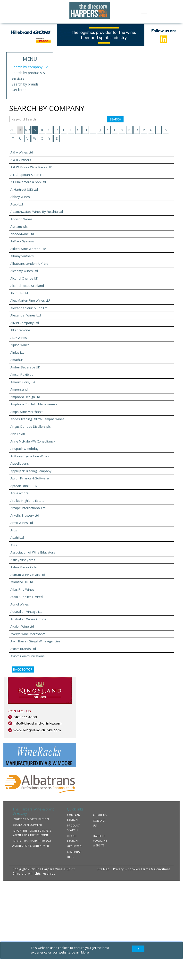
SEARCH (115, 119)
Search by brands (25, 84)
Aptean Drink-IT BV (24, 486)
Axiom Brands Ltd (23, 649)
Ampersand (19, 389)
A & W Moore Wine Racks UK (31, 167)
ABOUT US (100, 815)
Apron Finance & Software (29, 478)
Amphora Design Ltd (25, 397)
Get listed (19, 89)
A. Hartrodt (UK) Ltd (24, 189)
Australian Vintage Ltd (26, 611)
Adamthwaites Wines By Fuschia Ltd (36, 211)
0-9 (27, 130)
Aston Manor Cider (24, 567)
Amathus (17, 360)
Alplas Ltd (17, 352)
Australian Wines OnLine (28, 619)
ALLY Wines (18, 337)
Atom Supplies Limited (26, 597)
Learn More (80, 952)
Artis (13, 530)
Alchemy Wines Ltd (24, 271)
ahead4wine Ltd (22, 234)
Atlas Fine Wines (22, 589)
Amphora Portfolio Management (34, 404)
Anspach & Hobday (24, 448)
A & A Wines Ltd (21, 152)
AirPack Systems (22, 241)
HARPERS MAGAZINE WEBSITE (100, 840)
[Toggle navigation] (144, 11)
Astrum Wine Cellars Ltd (27, 574)
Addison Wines (21, 219)
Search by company (27, 67)
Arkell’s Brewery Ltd (24, 515)
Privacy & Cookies (126, 869)
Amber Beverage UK (25, 367)
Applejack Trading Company (30, 471)
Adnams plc (18, 226)
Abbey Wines (20, 197)
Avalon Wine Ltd (22, 626)
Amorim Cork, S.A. (23, 382)
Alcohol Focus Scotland (27, 285)
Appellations (19, 463)
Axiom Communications (27, 656)
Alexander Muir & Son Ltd (29, 308)
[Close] (138, 949)
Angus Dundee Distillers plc (30, 426)
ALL (12, 130)
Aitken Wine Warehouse (28, 249)
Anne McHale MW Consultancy (32, 441)
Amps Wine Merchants (26, 411)
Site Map (103, 869)
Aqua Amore (19, 493)
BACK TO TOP (23, 669)
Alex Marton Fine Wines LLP (30, 300)
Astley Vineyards (22, 560)
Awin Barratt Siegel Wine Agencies (35, 641)
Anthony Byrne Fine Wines (29, 456)
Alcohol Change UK (24, 278)
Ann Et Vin (17, 434)
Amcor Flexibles (21, 374)
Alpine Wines (20, 345)
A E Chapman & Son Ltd (27, 174)
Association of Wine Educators (32, 552)
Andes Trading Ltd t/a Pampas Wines (37, 419)
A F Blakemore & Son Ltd (28, 182)
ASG (13, 545)
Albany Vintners (22, 256)
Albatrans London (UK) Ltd (29, 263)
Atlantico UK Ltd (21, 582)
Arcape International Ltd (28, 508)
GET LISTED (74, 846)
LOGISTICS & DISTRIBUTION (30, 819)
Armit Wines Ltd (21, 522)
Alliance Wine (20, 330)
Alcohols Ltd (19, 293)
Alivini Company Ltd (24, 323)
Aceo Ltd (16, 204)
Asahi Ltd (17, 537)
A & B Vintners (20, 160)
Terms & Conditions (156, 869)
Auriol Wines (19, 604)
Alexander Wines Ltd (25, 315)
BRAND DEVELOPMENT (27, 825)
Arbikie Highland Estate (27, 500)
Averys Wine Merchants (27, 634)
